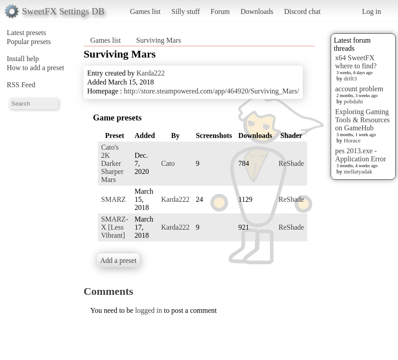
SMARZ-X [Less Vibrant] (114, 227)
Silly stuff (186, 11)
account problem (359, 89)
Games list (145, 11)
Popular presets (29, 41)
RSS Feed (21, 85)
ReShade (291, 163)
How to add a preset (35, 67)
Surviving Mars (158, 40)
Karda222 (151, 73)
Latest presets (26, 32)
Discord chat (302, 11)
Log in (371, 11)
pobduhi (353, 101)
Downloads (256, 11)
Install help (23, 58)
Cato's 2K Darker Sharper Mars (112, 163)
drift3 (350, 78)
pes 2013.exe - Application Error (360, 155)
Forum (220, 11)
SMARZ (113, 199)
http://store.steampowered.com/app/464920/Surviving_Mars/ (211, 91)
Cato (168, 163)
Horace (352, 140)
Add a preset (118, 260)
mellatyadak (358, 171)
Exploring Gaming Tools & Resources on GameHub (362, 120)
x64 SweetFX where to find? (355, 62)
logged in (148, 310)
